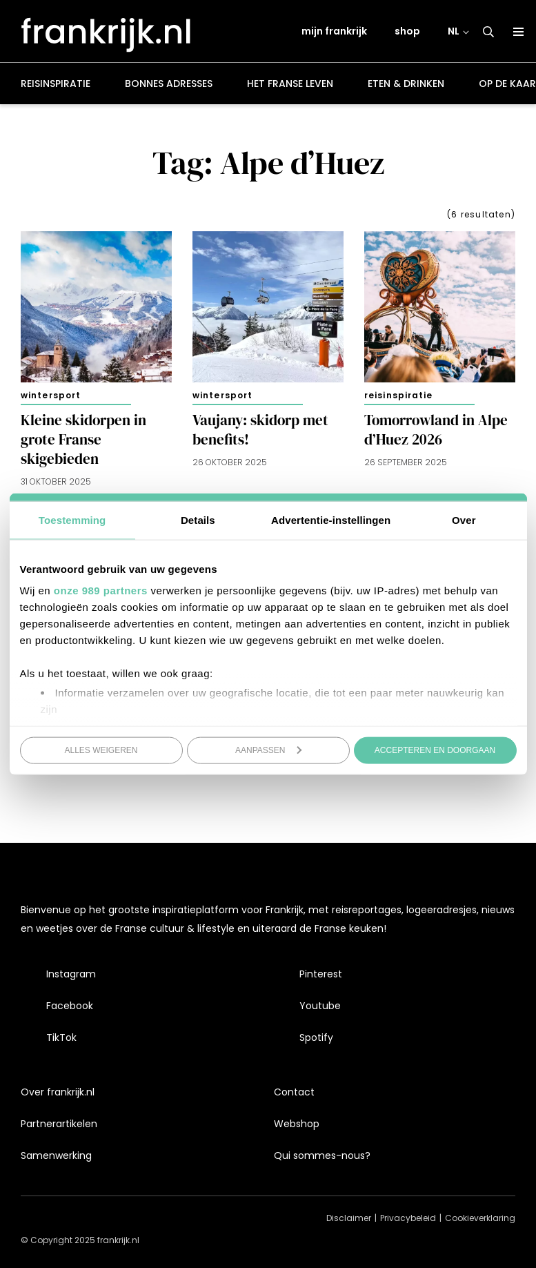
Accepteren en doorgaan (435, 749)
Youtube (320, 1006)
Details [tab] (198, 519)
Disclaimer (348, 1218)
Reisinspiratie (55, 85)
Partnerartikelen (59, 1124)
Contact (294, 1092)
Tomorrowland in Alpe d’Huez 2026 (436, 432)
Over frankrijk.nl (58, 1092)
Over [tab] (464, 519)
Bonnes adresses (168, 85)
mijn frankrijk (334, 32)
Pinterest (320, 974)
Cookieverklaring (480, 1218)
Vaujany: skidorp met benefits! (260, 432)
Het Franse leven (290, 85)
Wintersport (51, 397)
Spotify (316, 1037)
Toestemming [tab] (72, 519)
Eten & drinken (406, 85)
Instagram (71, 974)
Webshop (296, 1124)
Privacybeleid (408, 1218)
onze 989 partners (101, 590)
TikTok (61, 1037)
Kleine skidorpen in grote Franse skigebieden (83, 442)
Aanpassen (268, 749)
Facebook (69, 1006)
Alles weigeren (100, 749)
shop (407, 32)
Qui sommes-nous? (322, 1155)
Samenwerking (56, 1155)
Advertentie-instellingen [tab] (330, 519)
